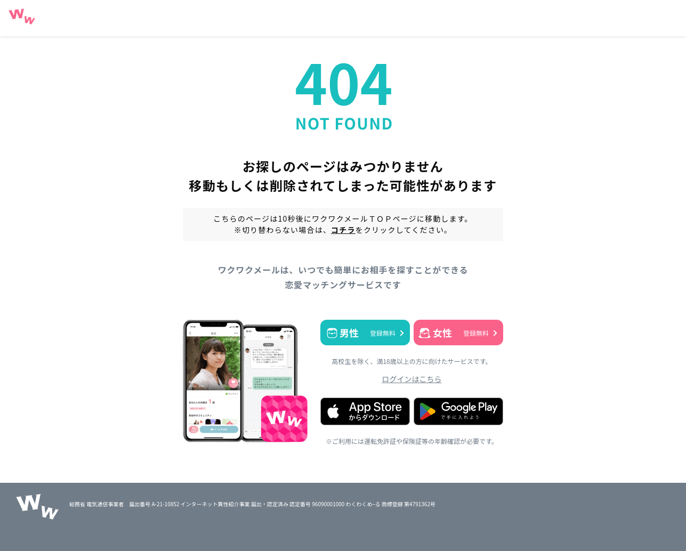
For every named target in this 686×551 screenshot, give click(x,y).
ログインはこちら (412, 379)
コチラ (343, 229)
